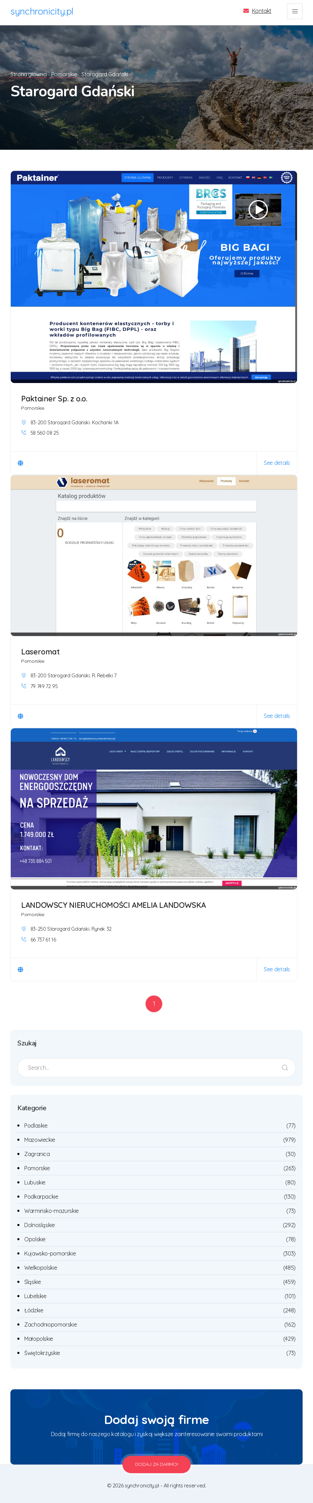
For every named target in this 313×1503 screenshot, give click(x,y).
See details (277, 461)
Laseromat (40, 650)
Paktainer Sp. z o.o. (54, 397)
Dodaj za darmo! (156, 1463)
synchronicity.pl (42, 11)
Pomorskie (65, 73)
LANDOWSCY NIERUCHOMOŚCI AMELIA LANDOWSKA (114, 904)
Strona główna (28, 73)
